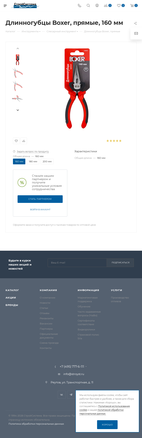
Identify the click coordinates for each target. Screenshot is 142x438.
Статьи (44, 307)
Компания (48, 290)
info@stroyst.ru (73, 374)
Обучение (84, 306)
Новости (45, 302)
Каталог (12, 290)
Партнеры (46, 328)
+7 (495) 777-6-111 (72, 366)
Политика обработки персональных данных (36, 423)
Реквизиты (46, 318)
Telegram (71, 395)
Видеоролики (86, 329)
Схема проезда (49, 342)
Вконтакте (62, 395)
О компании (47, 297)
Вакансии (46, 323)
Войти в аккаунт (40, 209)
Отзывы (44, 313)
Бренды (12, 304)
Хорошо (107, 424)
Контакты (46, 347)
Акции (11, 297)
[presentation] (17, 48)
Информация (88, 290)
